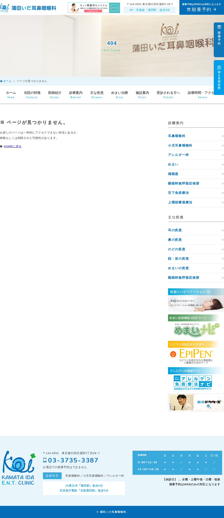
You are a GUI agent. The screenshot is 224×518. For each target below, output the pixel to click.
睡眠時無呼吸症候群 (183, 183)
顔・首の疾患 (178, 258)
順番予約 (201, 9)
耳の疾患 (175, 230)
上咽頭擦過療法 (180, 202)
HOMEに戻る (12, 146)
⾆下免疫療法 (178, 193)
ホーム (7, 81)
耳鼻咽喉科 (177, 136)
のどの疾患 (177, 249)
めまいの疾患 (178, 268)
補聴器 (173, 174)
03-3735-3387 (71, 460)
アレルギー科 (178, 155)
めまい (173, 164)
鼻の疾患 (175, 240)
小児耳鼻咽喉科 (180, 145)
